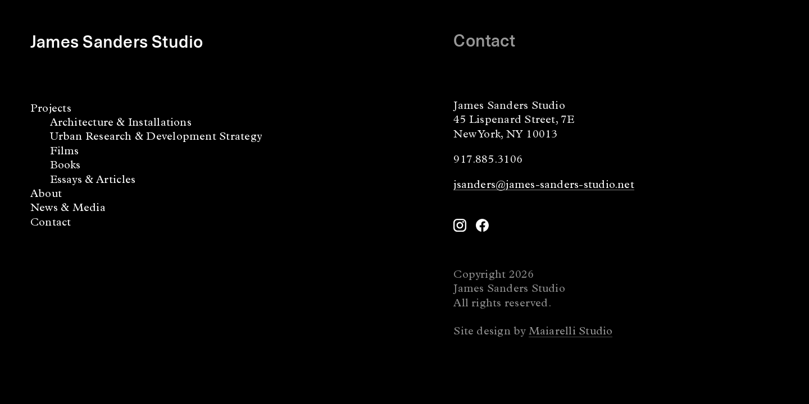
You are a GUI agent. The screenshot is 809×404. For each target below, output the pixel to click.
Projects (50, 109)
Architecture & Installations (121, 123)
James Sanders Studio (116, 40)
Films (64, 152)
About (46, 194)
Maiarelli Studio (571, 332)
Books (65, 166)
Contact (50, 223)
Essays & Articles (93, 180)
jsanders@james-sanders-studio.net (543, 185)
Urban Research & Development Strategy (156, 137)
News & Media (68, 208)
